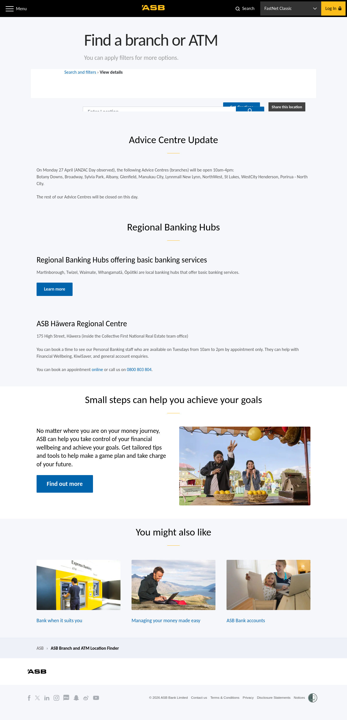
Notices (299, 707)
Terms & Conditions (223, 707)
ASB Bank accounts (246, 629)
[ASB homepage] (154, 7)
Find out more (63, 490)
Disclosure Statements (273, 707)
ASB (38, 657)
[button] (10, 8)
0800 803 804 (138, 374)
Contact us (197, 707)
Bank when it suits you (58, 629)
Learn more (53, 292)
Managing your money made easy (166, 629)
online (96, 374)
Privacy (247, 707)
